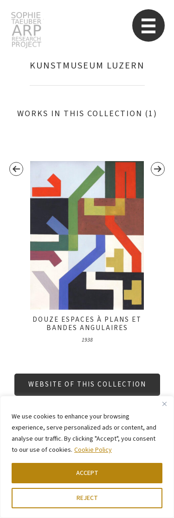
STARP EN (26, 30)
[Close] (164, 403)
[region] (87, 457)
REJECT (87, 498)
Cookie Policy (93, 450)
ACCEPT (87, 473)
